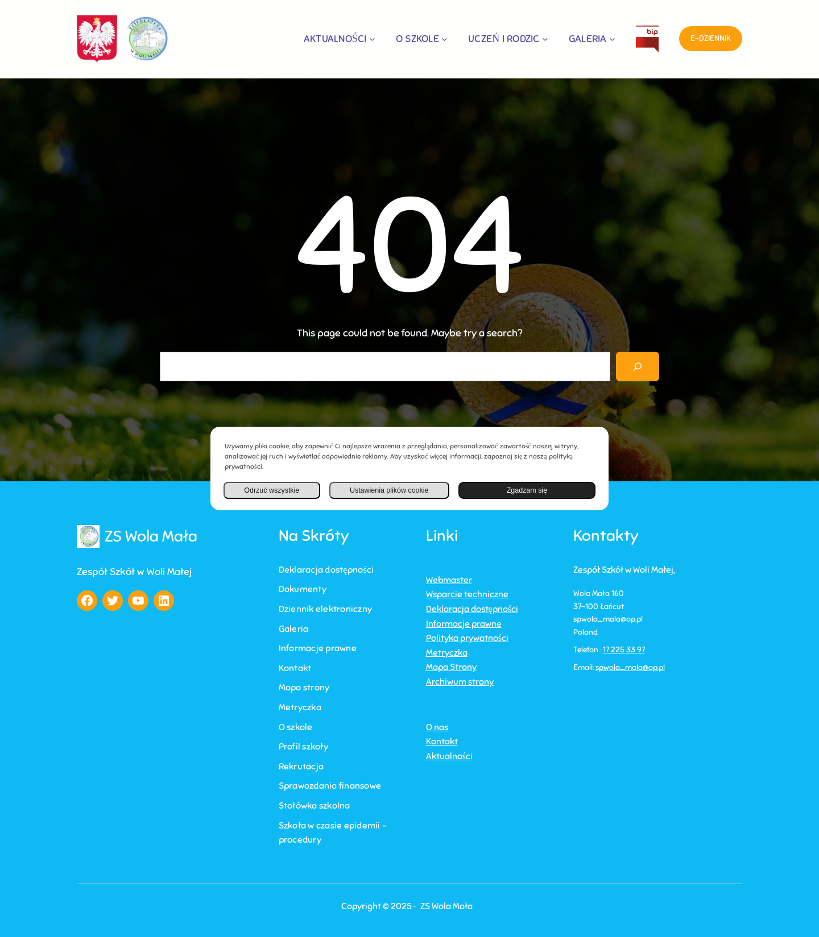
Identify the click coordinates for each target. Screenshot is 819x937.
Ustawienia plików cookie (387, 490)
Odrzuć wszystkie (271, 490)
